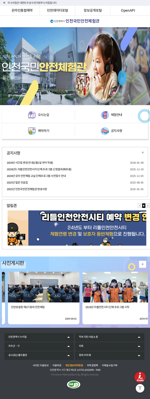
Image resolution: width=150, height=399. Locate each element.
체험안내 (111, 115)
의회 (81, 346)
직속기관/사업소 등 (88, 337)
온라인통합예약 (22, 11)
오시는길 (38, 115)
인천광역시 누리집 (17, 337)
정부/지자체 (85, 355)
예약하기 (38, 131)
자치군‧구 (14, 346)
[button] (140, 205)
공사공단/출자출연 (17, 355)
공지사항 (111, 131)
